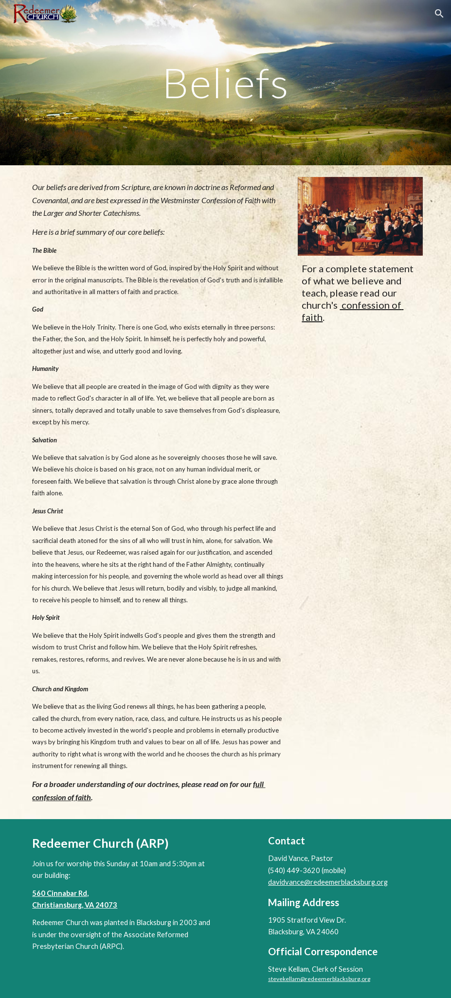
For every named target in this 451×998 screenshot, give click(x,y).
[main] (225, 82)
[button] (439, 13)
